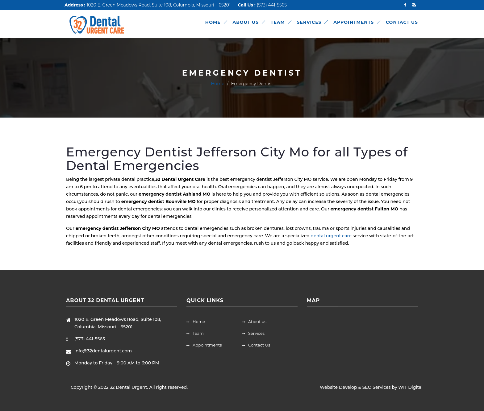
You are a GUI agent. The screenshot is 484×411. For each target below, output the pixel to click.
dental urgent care (331, 236)
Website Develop (338, 387)
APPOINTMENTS (353, 22)
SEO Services (376, 387)
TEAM (278, 22)
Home (217, 83)
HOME (213, 22)
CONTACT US (402, 22)
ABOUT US (245, 22)
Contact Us (256, 344)
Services (253, 333)
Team (195, 333)
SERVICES (309, 22)
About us (254, 321)
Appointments (204, 344)
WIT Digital (410, 387)
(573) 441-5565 (272, 5)
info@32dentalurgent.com (103, 351)
